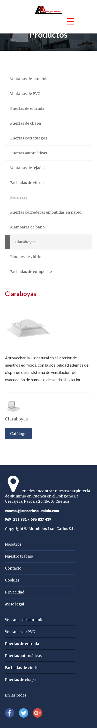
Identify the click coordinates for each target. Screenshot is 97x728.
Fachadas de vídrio (27, 182)
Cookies (12, 580)
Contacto (13, 568)
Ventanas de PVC (25, 93)
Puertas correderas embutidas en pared (45, 212)
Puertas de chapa (25, 123)
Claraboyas (25, 242)
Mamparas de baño (27, 227)
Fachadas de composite (31, 271)
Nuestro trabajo (19, 556)
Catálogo (18, 433)
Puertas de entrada (27, 108)
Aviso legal (14, 604)
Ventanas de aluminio (29, 78)
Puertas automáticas (28, 153)
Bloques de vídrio (25, 256)
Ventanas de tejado (27, 167)
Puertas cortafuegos (28, 138)
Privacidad (14, 592)
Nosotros (13, 544)
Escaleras (18, 197)
